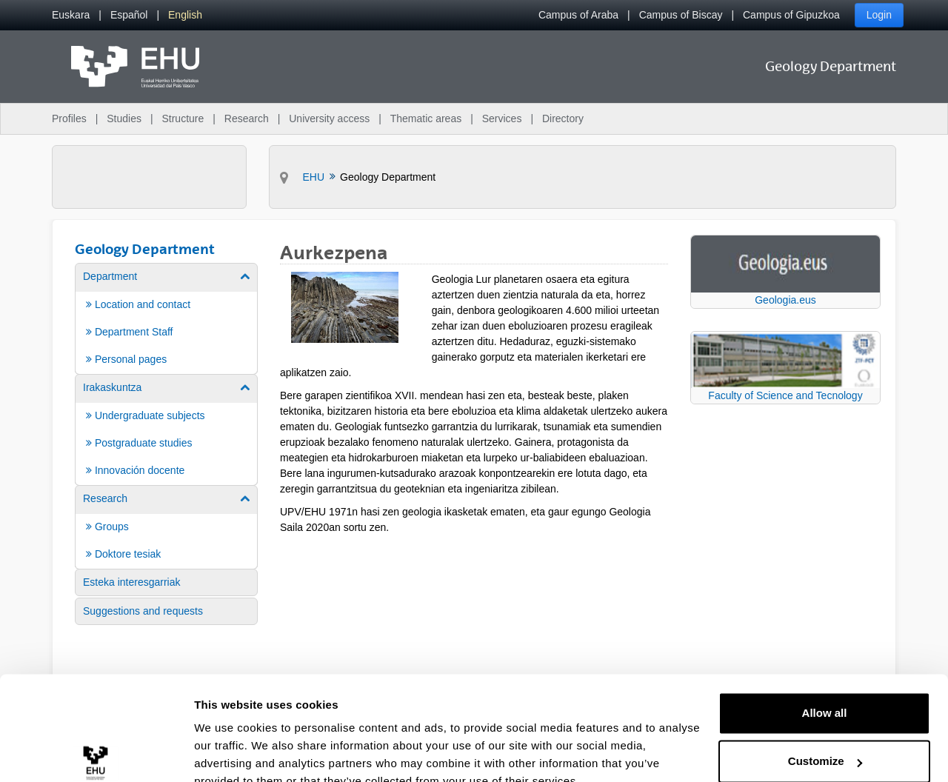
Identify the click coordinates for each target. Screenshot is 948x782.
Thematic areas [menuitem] (425, 118)
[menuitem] (70, 15)
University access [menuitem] (329, 118)
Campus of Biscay (681, 15)
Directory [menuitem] (563, 118)
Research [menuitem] (246, 118)
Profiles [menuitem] (69, 118)
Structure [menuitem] (182, 118)
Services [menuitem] (502, 118)
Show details (228, 752)
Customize (825, 692)
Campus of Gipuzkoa (791, 15)
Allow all (824, 644)
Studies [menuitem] (124, 118)
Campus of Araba (578, 15)
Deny (824, 741)
